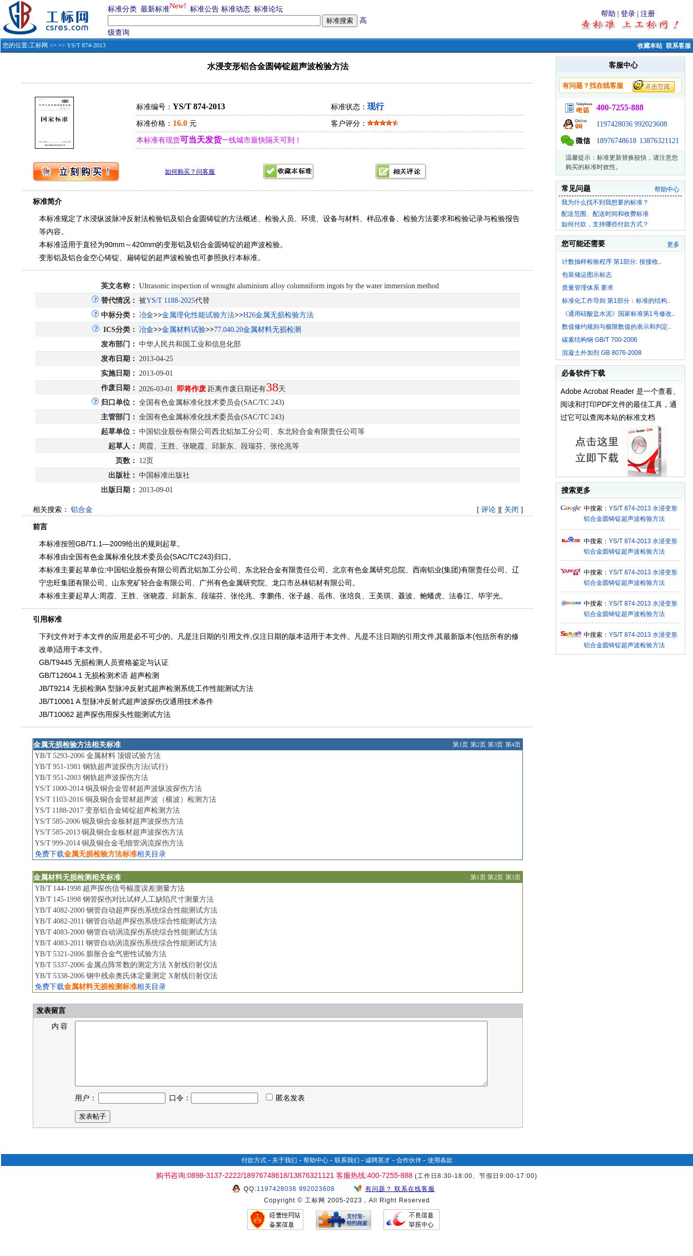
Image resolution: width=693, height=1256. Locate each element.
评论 (488, 510)
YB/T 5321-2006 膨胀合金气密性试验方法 (100, 954)
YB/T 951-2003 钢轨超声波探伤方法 (91, 777)
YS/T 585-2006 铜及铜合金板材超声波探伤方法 (109, 821)
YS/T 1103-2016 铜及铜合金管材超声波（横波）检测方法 (125, 799)
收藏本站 (649, 45)
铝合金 (82, 510)
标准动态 (235, 9)
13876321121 (659, 141)
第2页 (478, 744)
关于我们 (284, 1172)
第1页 (460, 744)
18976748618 (616, 141)
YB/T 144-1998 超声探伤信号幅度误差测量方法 (110, 888)
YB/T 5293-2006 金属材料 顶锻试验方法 (98, 756)
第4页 (513, 744)
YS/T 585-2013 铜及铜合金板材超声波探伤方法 (109, 832)
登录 (628, 14)
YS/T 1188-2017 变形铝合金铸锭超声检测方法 (107, 810)
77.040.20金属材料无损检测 (257, 330)
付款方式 (253, 1172)
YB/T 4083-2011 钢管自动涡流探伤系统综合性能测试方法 (126, 943)
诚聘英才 (377, 1172)
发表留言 (50, 1011)
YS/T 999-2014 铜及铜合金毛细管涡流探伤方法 (109, 843)
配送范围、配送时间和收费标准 (605, 213)
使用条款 (440, 1172)
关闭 (511, 510)
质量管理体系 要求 (587, 287)
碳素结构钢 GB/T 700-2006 (599, 339)
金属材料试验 (184, 330)
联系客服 (678, 45)
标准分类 (122, 9)
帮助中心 (666, 189)
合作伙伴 (408, 1172)
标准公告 (204, 9)
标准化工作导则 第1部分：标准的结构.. (616, 300)
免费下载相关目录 (100, 854)
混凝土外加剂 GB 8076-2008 (601, 352)
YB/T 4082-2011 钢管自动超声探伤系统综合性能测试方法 (126, 921)
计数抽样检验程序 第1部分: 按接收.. (611, 261)
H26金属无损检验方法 (278, 315)
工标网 (38, 45)
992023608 (650, 124)
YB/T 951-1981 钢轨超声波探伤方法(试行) (101, 767)
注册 (647, 14)
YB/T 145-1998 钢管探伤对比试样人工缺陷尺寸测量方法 (124, 899)
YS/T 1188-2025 (170, 300)
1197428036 (614, 124)
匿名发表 (285, 1110)
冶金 (146, 315)
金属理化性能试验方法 (198, 315)
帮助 (608, 14)
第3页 (495, 744)
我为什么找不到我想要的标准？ (605, 202)
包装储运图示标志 (587, 274)
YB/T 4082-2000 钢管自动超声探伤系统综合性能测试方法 (126, 910)
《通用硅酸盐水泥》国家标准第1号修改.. (618, 313)
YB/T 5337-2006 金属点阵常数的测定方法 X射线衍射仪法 (126, 965)
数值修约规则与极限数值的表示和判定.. (617, 326)
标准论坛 (268, 9)
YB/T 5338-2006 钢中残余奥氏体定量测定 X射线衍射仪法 (126, 976)
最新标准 (155, 9)
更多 (673, 244)
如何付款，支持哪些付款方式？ (605, 224)
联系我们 (347, 1172)
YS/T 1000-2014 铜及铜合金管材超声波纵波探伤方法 (118, 788)
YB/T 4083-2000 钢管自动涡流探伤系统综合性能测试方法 (126, 932)
